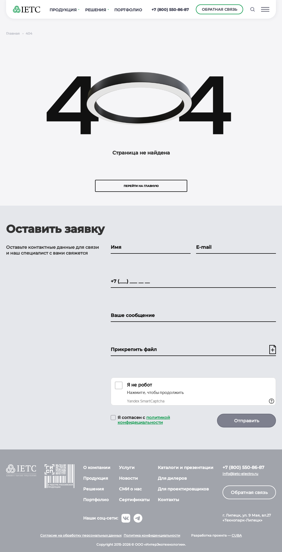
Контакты (168, 499)
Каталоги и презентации (185, 467)
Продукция (95, 478)
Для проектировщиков (183, 489)
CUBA (237, 535)
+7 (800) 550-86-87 (170, 9)
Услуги (127, 467)
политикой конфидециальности (144, 420)
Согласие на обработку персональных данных (80, 535)
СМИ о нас (130, 489)
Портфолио (96, 499)
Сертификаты (134, 499)
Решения (93, 489)
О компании (96, 467)
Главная (13, 33)
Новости (128, 478)
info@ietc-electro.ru (240, 474)
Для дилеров (172, 478)
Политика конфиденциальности (152, 535)
